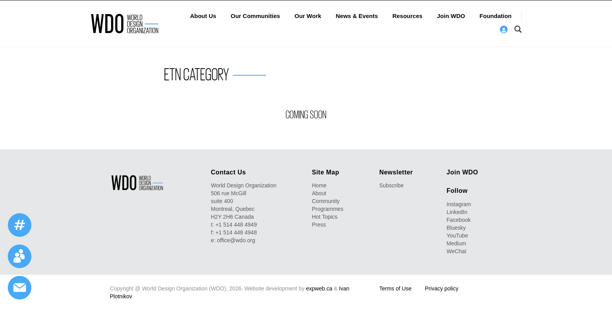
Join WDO (451, 16)
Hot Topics (324, 217)
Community (326, 201)
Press (319, 224)
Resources (407, 16)
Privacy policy (442, 288)
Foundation (495, 16)
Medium (456, 243)
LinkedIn (456, 212)
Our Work (308, 16)
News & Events (357, 16)
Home (319, 185)
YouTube (457, 235)
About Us (203, 16)
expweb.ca (319, 288)
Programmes (327, 209)
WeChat (456, 251)
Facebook (458, 220)
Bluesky (456, 228)
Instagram (458, 204)
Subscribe (391, 185)
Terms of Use (395, 288)
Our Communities (255, 16)
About (319, 193)
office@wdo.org (236, 240)
